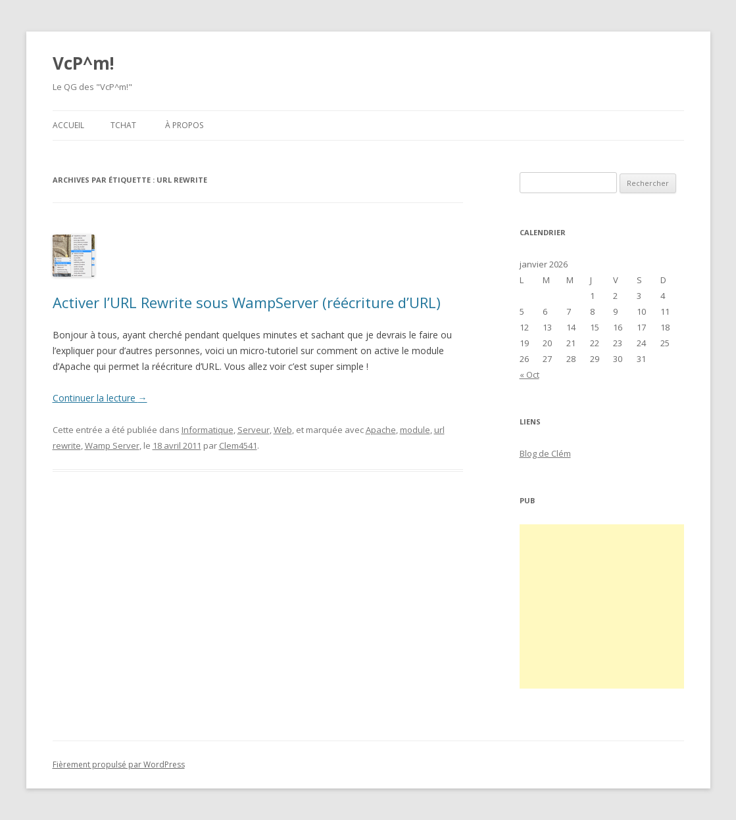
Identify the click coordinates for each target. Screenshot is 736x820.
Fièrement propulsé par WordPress (119, 764)
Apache (381, 430)
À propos (184, 125)
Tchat (123, 125)
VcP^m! (83, 63)
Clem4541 (238, 445)
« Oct (529, 374)
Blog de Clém (545, 453)
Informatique (207, 430)
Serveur (253, 430)
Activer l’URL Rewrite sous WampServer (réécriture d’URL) (247, 302)
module (415, 430)
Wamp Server (112, 445)
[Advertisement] (602, 606)
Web (283, 430)
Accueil (68, 125)
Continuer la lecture (100, 398)
